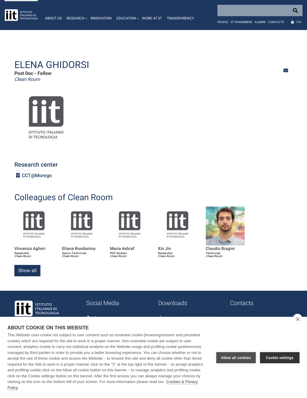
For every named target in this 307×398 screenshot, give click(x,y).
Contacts (276, 22)
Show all (27, 270)
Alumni (260, 22)
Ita (299, 22)
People (222, 22)
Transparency (180, 18)
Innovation (101, 18)
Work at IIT (152, 18)
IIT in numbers (241, 22)
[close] (298, 319)
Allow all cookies (236, 357)
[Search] (260, 10)
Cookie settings (280, 357)
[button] (76, 15)
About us (53, 18)
